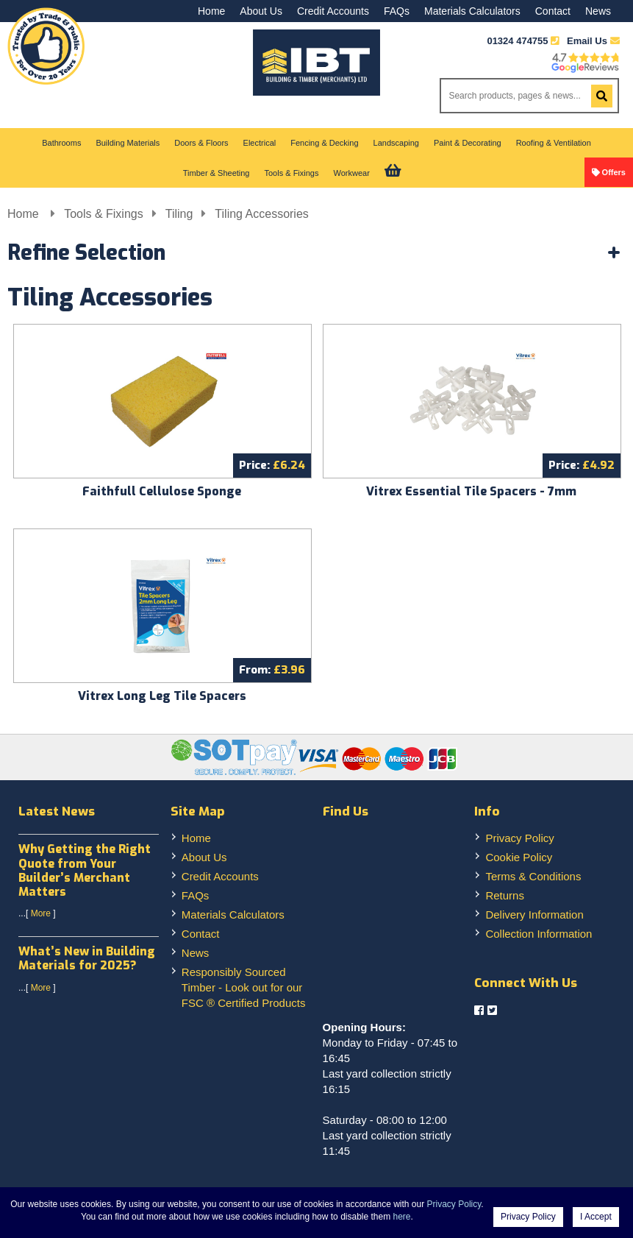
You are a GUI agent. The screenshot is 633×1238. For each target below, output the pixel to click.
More (41, 913)
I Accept (596, 1217)
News (598, 11)
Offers (614, 172)
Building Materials (128, 142)
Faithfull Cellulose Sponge (161, 491)
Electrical (259, 142)
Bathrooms (61, 142)
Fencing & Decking (324, 142)
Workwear (351, 173)
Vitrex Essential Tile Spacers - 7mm (471, 491)
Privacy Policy (519, 838)
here (402, 1217)
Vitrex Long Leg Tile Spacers (162, 696)
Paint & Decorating (467, 142)
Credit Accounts (333, 11)
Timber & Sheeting (216, 173)
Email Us (593, 40)
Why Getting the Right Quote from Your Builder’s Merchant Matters (84, 870)
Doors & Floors (201, 142)
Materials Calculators (472, 11)
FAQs (397, 11)
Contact (553, 11)
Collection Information (538, 933)
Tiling (179, 214)
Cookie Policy (518, 857)
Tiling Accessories (261, 214)
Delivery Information (534, 914)
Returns (504, 895)
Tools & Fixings (292, 173)
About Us (261, 11)
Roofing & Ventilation (553, 142)
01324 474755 (517, 40)
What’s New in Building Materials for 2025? (86, 958)
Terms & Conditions (533, 876)
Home (211, 11)
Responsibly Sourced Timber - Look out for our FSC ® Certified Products (244, 987)
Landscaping (396, 142)
